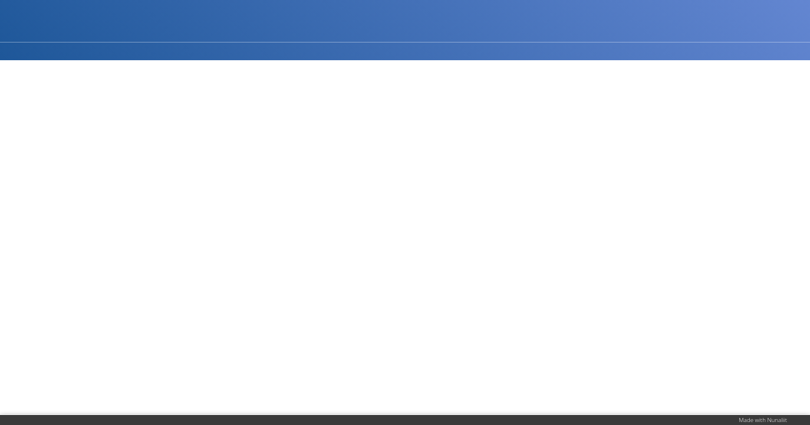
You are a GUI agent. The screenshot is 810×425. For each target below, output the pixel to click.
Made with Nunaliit (763, 420)
